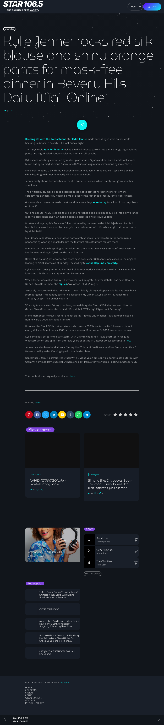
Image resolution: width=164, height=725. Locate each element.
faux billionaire (53, 149)
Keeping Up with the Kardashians (45, 139)
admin (38, 402)
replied (63, 283)
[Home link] (23, 7)
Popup (152, 6)
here (72, 376)
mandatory (100, 202)
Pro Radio (64, 682)
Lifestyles (9, 29)
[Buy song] (135, 539)
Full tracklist (92, 574)
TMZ (128, 340)
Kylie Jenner (79, 139)
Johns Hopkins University (101, 262)
